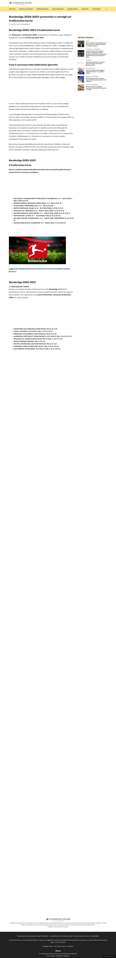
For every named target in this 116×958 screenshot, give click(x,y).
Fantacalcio (84, 9)
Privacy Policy (51, 956)
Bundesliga (30, 38)
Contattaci (70, 946)
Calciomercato (96, 9)
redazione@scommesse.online (60, 926)
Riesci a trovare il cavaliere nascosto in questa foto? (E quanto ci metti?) (96, 88)
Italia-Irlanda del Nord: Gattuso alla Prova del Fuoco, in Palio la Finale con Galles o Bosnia (96, 44)
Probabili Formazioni (42, 9)
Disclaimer (59, 956)
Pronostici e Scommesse (26, 9)
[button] (106, 9)
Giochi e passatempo (58, 9)
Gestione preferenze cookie (109, 956)
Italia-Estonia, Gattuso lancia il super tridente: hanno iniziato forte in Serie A (96, 80)
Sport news (12, 9)
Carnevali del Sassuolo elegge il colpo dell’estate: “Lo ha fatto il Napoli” (95, 72)
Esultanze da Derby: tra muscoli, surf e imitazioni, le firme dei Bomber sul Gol (95, 63)
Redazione (66, 956)
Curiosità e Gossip (72, 9)
